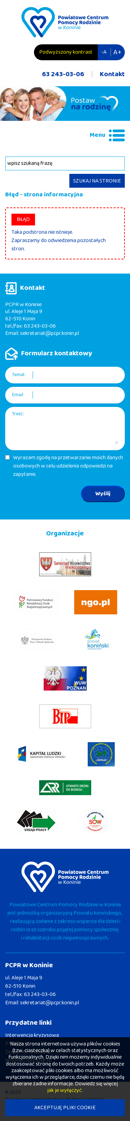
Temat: (19, 375)
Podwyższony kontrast (66, 52)
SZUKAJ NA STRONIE (97, 181)
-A (103, 52)
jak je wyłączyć (64, 1090)
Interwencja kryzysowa (32, 1035)
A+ (117, 52)
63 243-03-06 (63, 74)
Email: (18, 395)
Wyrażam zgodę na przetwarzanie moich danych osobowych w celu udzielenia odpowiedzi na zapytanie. (68, 466)
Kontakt (112, 74)
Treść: (18, 414)
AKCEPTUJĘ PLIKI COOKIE (65, 1107)
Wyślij (102, 493)
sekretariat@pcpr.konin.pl (49, 333)
